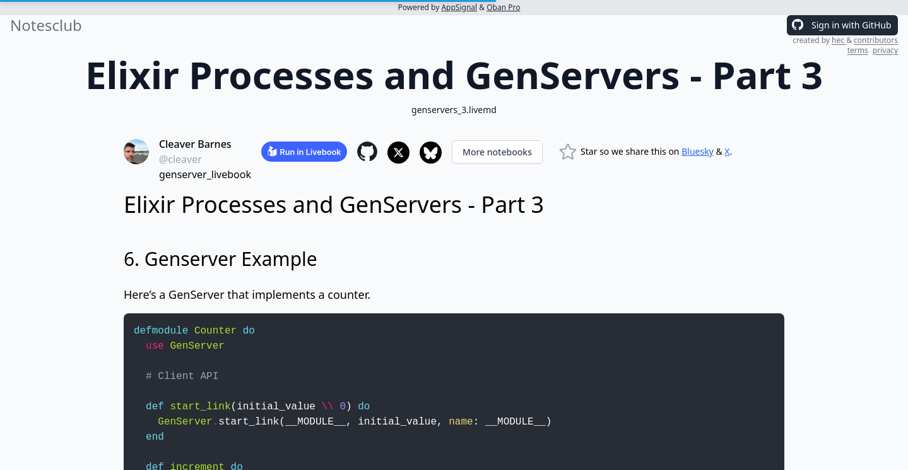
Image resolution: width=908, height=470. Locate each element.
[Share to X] (398, 153)
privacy (885, 50)
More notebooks (497, 152)
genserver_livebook (205, 174)
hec (839, 40)
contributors (876, 40)
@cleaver (180, 159)
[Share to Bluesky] (431, 153)
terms (857, 50)
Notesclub (46, 25)
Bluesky (697, 151)
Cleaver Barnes (195, 144)
